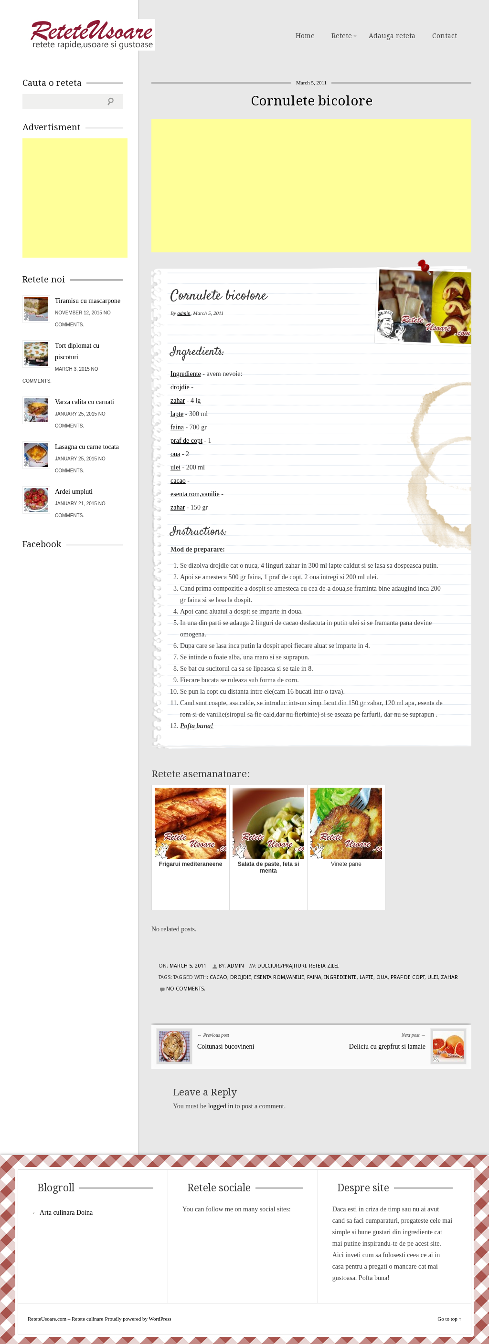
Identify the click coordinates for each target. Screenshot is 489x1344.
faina (177, 427)
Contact (444, 36)
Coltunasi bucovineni (225, 1046)
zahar (177, 400)
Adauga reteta (392, 36)
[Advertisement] (320, 185)
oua (175, 454)
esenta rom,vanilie (195, 494)
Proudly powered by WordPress (138, 1319)
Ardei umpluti (74, 491)
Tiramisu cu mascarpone (87, 300)
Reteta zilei (324, 966)
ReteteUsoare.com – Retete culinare (91, 35)
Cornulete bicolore (311, 101)
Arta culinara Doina (66, 1212)
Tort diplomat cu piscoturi (77, 351)
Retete (341, 36)
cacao (178, 480)
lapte (176, 413)
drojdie (180, 387)
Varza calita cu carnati (84, 402)
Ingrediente (185, 373)
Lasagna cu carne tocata (87, 446)
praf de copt (186, 440)
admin (184, 313)
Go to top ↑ (449, 1319)
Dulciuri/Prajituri (281, 966)
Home (305, 36)
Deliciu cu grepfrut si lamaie (387, 1046)
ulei (175, 467)
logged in (221, 1106)
